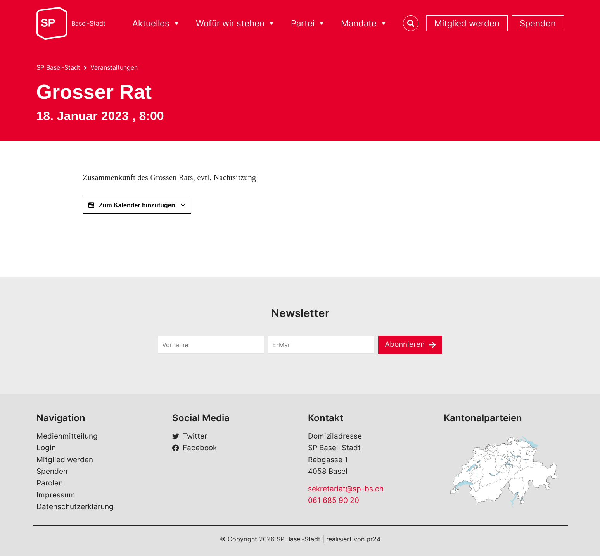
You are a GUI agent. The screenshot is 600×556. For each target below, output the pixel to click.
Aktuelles (156, 23)
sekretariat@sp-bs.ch (346, 488)
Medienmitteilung (67, 436)
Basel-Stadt (88, 23)
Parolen (49, 483)
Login (46, 447)
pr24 (373, 539)
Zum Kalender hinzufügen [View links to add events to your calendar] (137, 205)
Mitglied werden (467, 23)
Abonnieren (405, 344)
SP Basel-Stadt (58, 67)
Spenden (538, 23)
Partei (308, 23)
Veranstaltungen (114, 67)
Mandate (364, 23)
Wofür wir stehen (235, 23)
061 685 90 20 (333, 500)
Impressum (55, 495)
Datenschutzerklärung (75, 506)
